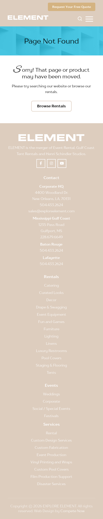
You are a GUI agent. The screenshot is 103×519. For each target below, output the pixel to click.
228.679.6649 (51, 237)
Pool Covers (51, 358)
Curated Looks (51, 292)
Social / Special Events (51, 408)
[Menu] (89, 18)
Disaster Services (51, 484)
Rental (51, 433)
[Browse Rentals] (51, 106)
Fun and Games (51, 321)
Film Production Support (51, 476)
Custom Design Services (51, 440)
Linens (51, 343)
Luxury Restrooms (51, 350)
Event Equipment (51, 314)
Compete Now (72, 511)
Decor (51, 300)
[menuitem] (89, 18)
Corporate (51, 401)
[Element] (30, 17)
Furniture (51, 329)
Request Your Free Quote (71, 7)
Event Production (51, 455)
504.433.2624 (51, 205)
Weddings (51, 394)
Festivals (51, 416)
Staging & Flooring (51, 365)
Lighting (51, 336)
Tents (51, 372)
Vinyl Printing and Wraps (51, 462)
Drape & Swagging (51, 307)
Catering (51, 285)
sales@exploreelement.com (51, 211)
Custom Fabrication (51, 447)
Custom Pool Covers (51, 469)
